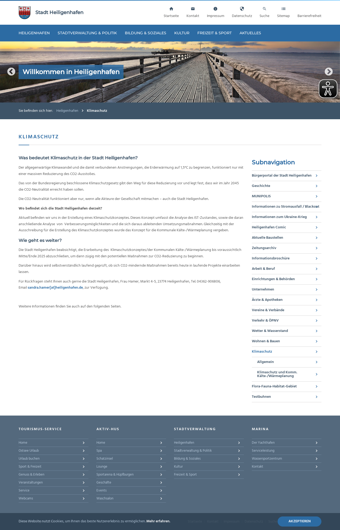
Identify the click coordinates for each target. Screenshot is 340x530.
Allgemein (265, 362)
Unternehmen (263, 290)
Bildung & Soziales (145, 33)
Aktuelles (250, 33)
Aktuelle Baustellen (267, 238)
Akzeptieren (299, 521)
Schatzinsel (104, 458)
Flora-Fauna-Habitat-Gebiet (274, 386)
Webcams (26, 498)
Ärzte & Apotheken (267, 300)
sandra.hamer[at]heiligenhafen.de (55, 288)
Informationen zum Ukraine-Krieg (279, 217)
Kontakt (257, 466)
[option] (170, 71)
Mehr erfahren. (158, 521)
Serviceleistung (263, 451)
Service (24, 490)
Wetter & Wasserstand (270, 331)
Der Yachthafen (263, 443)
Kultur (181, 33)
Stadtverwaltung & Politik (87, 33)
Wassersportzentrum (267, 458)
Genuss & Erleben (31, 474)
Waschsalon (104, 498)
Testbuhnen (261, 397)
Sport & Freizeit (30, 466)
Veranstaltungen (31, 482)
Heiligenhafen (34, 33)
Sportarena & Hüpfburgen (115, 474)
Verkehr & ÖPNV (265, 321)
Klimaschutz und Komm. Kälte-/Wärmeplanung (277, 374)
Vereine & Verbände (268, 310)
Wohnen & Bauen (266, 341)
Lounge (101, 466)
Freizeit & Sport (214, 33)
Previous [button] (11, 71)
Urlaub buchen (29, 458)
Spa (99, 451)
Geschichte (261, 186)
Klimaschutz (262, 352)
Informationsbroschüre (271, 258)
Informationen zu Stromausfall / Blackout (285, 207)
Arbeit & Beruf (263, 269)
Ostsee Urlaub (29, 451)
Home (23, 443)
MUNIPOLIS (261, 196)
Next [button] (328, 71)
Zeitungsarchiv (264, 248)
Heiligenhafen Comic (269, 227)
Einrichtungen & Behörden (273, 279)
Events (101, 490)
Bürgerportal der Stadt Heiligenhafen (282, 176)
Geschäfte (103, 482)
